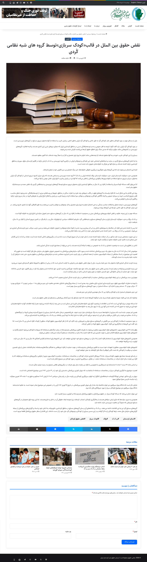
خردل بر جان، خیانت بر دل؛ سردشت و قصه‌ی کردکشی (24, 467)
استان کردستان (128, 419)
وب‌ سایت (68, 532)
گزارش (130, 26)
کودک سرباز (93, 419)
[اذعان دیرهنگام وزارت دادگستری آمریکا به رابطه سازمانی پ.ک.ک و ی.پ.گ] (90, 456)
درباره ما (96, 26)
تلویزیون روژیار (107, 26)
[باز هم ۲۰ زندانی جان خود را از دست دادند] (122, 456)
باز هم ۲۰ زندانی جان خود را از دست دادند (124, 466)
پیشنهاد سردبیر (91, 34)
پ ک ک (115, 419)
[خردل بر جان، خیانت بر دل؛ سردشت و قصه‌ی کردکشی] (24, 456)
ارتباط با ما (87, 26)
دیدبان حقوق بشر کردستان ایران (109, 558)
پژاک (105, 419)
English (133, 2)
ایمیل (135, 532)
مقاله (123, 26)
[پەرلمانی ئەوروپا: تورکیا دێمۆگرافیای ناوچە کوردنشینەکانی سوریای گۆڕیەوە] (57, 457)
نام (135, 522)
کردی (143, 2)
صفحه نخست (139, 26)
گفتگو (116, 26)
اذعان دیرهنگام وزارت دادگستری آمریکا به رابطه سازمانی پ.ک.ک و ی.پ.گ (91, 467)
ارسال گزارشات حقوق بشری (72, 26)
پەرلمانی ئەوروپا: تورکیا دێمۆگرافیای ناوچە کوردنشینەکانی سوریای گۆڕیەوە (59, 469)
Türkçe (139, 2)
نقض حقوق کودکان (77, 419)
